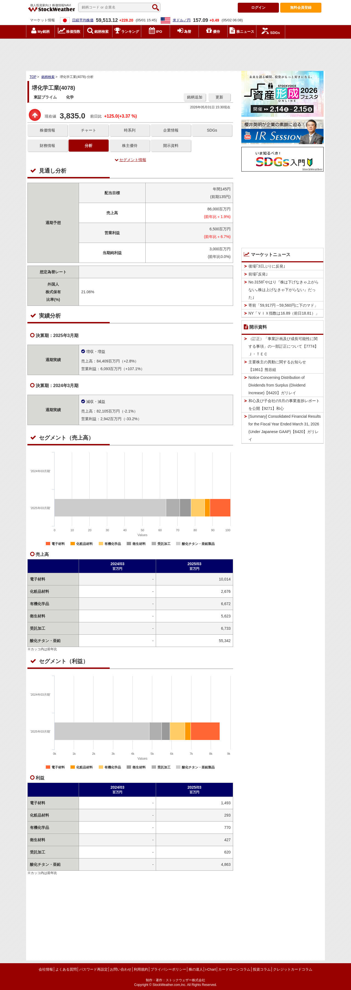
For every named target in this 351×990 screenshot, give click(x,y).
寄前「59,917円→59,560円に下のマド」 (283, 305)
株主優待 (129, 145)
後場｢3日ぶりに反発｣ (266, 266)
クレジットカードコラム (292, 969)
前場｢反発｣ (258, 274)
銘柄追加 (194, 97)
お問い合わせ (120, 969)
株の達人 (196, 969)
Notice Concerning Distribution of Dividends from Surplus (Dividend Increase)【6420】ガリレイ (276, 385)
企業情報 (171, 130)
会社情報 (46, 969)
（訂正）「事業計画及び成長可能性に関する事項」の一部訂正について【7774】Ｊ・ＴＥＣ (283, 346)
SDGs (212, 130)
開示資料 (171, 145)
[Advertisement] (175, 53)
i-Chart (210, 969)
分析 (88, 145)
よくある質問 (66, 969)
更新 (219, 97)
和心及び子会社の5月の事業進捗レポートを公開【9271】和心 (284, 405)
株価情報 (47, 130)
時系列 (129, 130)
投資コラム (262, 969)
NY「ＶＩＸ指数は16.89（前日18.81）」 (283, 313)
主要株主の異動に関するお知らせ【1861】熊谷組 (277, 366)
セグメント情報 (130, 160)
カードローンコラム (234, 969)
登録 (301, 7)
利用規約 (141, 969)
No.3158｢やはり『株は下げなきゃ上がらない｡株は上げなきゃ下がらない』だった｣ (283, 290)
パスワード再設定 (93, 969)
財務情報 (47, 145)
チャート (88, 130)
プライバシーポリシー (168, 969)
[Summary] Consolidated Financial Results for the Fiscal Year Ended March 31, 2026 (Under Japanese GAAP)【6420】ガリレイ (284, 428)
